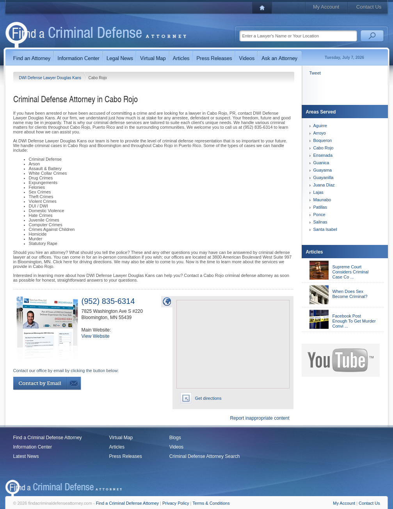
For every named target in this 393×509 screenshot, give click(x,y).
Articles (116, 447)
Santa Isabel (325, 229)
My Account (326, 7)
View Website (96, 336)
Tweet (315, 73)
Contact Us (368, 7)
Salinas (320, 222)
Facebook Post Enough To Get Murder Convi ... (354, 321)
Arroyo (319, 133)
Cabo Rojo (323, 147)
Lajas (318, 192)
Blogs (175, 437)
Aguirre (320, 125)
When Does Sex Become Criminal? (350, 294)
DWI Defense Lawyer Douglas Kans (50, 78)
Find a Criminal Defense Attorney (47, 437)
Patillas (320, 207)
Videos (176, 447)
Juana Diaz (324, 185)
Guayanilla (323, 177)
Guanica (321, 162)
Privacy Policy (175, 503)
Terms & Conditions (210, 503)
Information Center (32, 447)
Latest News (26, 456)
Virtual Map (121, 437)
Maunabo (322, 199)
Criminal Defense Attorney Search (204, 456)
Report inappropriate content (259, 418)
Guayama (322, 170)
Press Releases (125, 456)
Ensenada (323, 155)
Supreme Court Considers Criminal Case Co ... (351, 271)
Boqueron (322, 140)
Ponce (319, 214)
